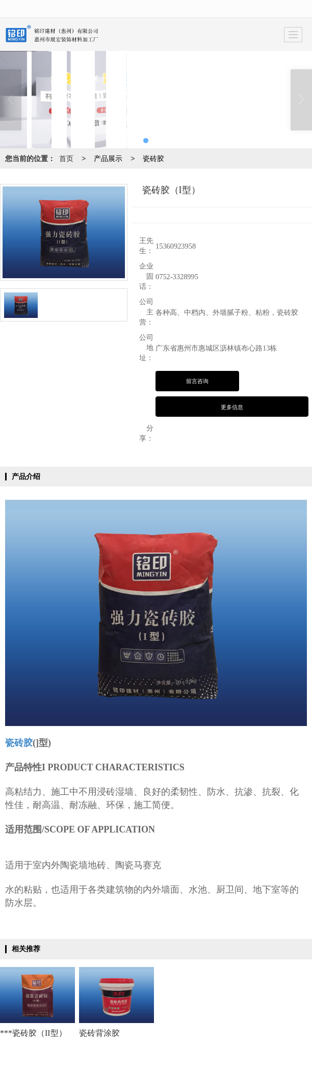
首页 (66, 158)
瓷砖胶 (153, 158)
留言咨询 (197, 381)
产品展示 (108, 158)
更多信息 (232, 407)
